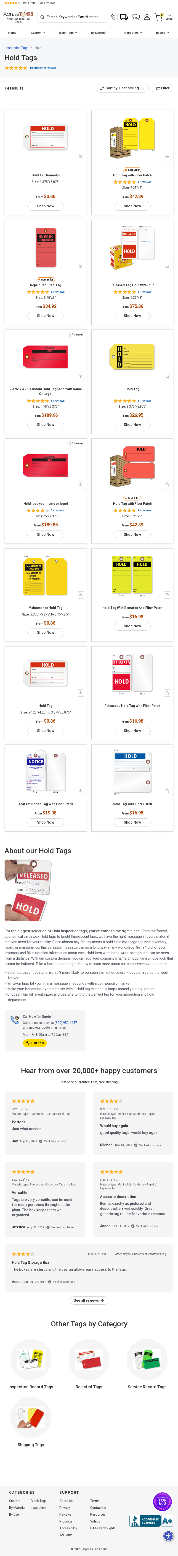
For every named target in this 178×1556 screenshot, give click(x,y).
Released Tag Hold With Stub (132, 283)
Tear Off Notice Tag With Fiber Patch (45, 802)
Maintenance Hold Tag (46, 606)
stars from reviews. (37, 3)
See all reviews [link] (89, 1299)
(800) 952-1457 (66, 1021)
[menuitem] (12, 31)
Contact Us (98, 1508)
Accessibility (68, 1528)
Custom (36, 31)
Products (65, 1521)
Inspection (132, 31)
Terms (95, 1501)
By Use (161, 31)
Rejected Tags (89, 1385)
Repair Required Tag (45, 283)
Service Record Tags (147, 1385)
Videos (95, 1521)
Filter (163, 86)
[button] (137, 16)
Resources (98, 1514)
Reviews (65, 1514)
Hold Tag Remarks (46, 173)
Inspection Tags (17, 46)
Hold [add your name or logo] (46, 502)
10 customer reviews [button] (43, 66)
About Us (66, 1501)
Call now (35, 1041)
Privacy (64, 1508)
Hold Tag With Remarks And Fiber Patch (132, 606)
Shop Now (45, 204)
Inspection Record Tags (30, 1385)
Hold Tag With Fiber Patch (132, 802)
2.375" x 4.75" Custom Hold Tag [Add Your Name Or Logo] (46, 390)
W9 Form (65, 1535)
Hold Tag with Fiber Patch (132, 173)
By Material (99, 31)
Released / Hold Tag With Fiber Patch (132, 704)
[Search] (73, 16)
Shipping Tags (31, 1443)
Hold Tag (132, 387)
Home (12, 31)
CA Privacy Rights (103, 1528)
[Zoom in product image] (80, 155)
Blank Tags (66, 31)
